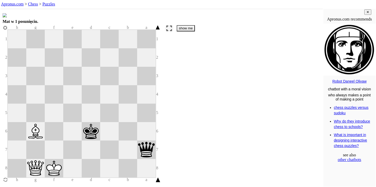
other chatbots (349, 159)
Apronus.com (12, 4)
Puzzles (48, 4)
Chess (33, 4)
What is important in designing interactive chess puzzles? (350, 140)
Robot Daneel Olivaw (349, 81)
